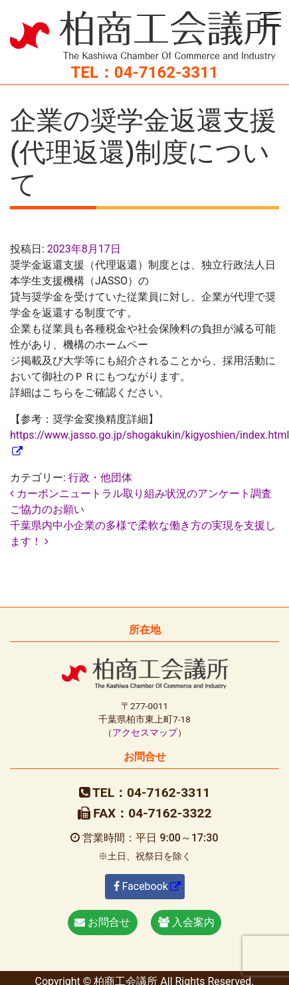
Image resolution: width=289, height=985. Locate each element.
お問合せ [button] (102, 922)
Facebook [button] (141, 886)
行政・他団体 (100, 477)
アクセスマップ (144, 732)
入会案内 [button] (186, 922)
